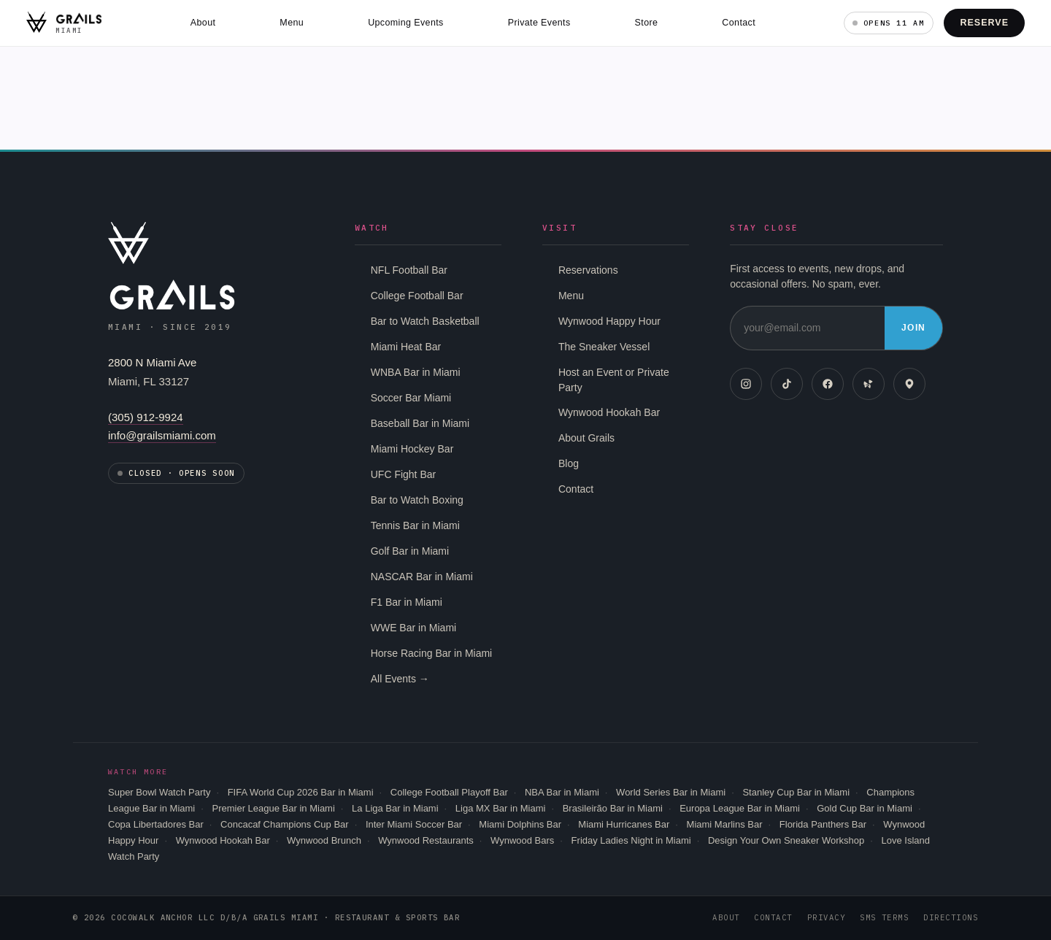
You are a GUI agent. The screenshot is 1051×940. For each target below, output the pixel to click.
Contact (738, 23)
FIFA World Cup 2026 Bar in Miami (301, 792)
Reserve (984, 23)
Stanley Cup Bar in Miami (796, 792)
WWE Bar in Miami (413, 627)
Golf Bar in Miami (410, 551)
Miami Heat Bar (406, 346)
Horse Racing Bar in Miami (432, 653)
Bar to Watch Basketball (425, 321)
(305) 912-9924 (145, 417)
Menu (292, 23)
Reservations (588, 270)
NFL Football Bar (409, 270)
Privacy (826, 917)
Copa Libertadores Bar (156, 824)
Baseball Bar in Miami (420, 423)
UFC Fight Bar (403, 474)
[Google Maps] (909, 384)
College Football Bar (417, 295)
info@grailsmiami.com (162, 435)
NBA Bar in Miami (562, 792)
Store (646, 23)
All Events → (400, 679)
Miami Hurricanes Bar (623, 824)
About (203, 23)
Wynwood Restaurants (426, 840)
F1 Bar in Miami (406, 602)
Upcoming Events (406, 23)
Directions (950, 917)
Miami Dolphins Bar (520, 824)
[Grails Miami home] (64, 23)
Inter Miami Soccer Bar (414, 824)
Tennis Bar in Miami (415, 525)
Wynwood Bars (522, 840)
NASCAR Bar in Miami (422, 576)
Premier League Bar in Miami (273, 808)
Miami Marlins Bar (725, 824)
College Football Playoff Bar (449, 792)
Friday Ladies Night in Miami (631, 840)
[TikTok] (787, 384)
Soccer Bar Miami (411, 398)
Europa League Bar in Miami (740, 808)
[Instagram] (746, 384)
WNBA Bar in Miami (416, 372)
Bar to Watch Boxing (417, 500)
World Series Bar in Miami (670, 792)
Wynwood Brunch (324, 840)
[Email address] (808, 328)
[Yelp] (868, 384)
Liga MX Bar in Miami (500, 808)
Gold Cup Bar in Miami (864, 808)
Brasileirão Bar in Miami (613, 808)
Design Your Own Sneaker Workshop (786, 840)
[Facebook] (828, 384)
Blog (568, 463)
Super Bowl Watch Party (159, 792)
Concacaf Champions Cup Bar (284, 824)
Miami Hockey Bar (412, 449)
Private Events (539, 23)
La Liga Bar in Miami (395, 808)
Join (913, 328)
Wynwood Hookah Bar (609, 412)
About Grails (586, 438)
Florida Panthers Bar (822, 824)
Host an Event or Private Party (613, 379)
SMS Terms (884, 917)
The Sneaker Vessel (604, 346)
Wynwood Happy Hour (609, 321)
